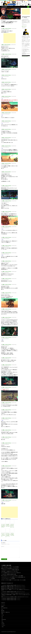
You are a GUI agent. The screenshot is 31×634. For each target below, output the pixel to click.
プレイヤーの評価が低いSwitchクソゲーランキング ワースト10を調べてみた (11, 572)
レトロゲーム (3, 625)
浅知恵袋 (2, 606)
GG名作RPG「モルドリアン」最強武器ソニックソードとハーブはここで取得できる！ (12, 589)
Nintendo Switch (4, 619)
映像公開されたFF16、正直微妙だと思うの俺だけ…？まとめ (8, 586)
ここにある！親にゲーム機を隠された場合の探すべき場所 (8, 574)
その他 (2, 613)
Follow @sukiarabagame (25, 56)
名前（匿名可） (3, 542)
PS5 (2, 616)
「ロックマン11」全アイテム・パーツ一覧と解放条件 (8, 578)
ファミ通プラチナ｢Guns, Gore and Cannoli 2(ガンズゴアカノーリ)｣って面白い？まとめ (12, 526)
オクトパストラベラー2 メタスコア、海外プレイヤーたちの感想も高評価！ (3, 534)
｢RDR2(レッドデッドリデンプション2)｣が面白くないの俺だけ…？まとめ (10, 596)
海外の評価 (2, 610)
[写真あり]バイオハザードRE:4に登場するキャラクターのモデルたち (10, 568)
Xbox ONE (3, 623)
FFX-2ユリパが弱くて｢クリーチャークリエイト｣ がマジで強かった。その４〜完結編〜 (12, 575)
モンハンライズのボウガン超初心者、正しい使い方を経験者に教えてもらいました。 (3, 526)
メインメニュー (30, 7)
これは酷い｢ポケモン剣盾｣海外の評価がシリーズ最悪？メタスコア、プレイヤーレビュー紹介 (13, 594)
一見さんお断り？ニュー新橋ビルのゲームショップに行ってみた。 (9, 571)
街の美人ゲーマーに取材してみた (5, 612)
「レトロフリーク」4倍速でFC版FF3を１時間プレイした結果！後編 (12, 534)
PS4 (1, 20)
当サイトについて (24, 26)
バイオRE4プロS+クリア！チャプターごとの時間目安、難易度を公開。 (10, 569)
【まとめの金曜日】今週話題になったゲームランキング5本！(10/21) (8, 525)
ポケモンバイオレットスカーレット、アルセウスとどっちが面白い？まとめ (10, 593)
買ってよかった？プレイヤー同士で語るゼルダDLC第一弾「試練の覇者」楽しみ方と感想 (8, 535)
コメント (2, 546)
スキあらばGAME (4, 6)
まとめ (3, 20)
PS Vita (5, 20)
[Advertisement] (9, 38)
